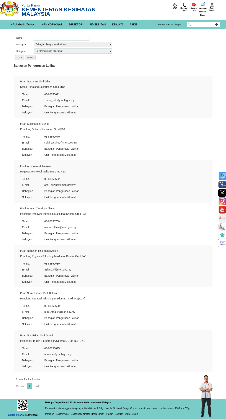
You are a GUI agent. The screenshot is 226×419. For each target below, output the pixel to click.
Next (37, 386)
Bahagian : (21, 44)
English (178, 24)
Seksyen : (21, 51)
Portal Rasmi (31, 5)
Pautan (109, 414)
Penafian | (50, 414)
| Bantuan (118, 414)
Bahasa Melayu (165, 24)
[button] (19, 57)
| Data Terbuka (130, 414)
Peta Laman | (99, 414)
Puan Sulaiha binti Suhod (34, 123)
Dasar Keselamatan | (81, 414)
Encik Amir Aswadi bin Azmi (36, 166)
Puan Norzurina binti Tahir (35, 81)
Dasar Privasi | (62, 414)
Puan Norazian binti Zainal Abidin (39, 250)
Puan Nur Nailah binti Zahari (36, 335)
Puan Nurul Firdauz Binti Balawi (38, 293)
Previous (20, 386)
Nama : (20, 38)
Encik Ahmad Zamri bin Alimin (37, 208)
